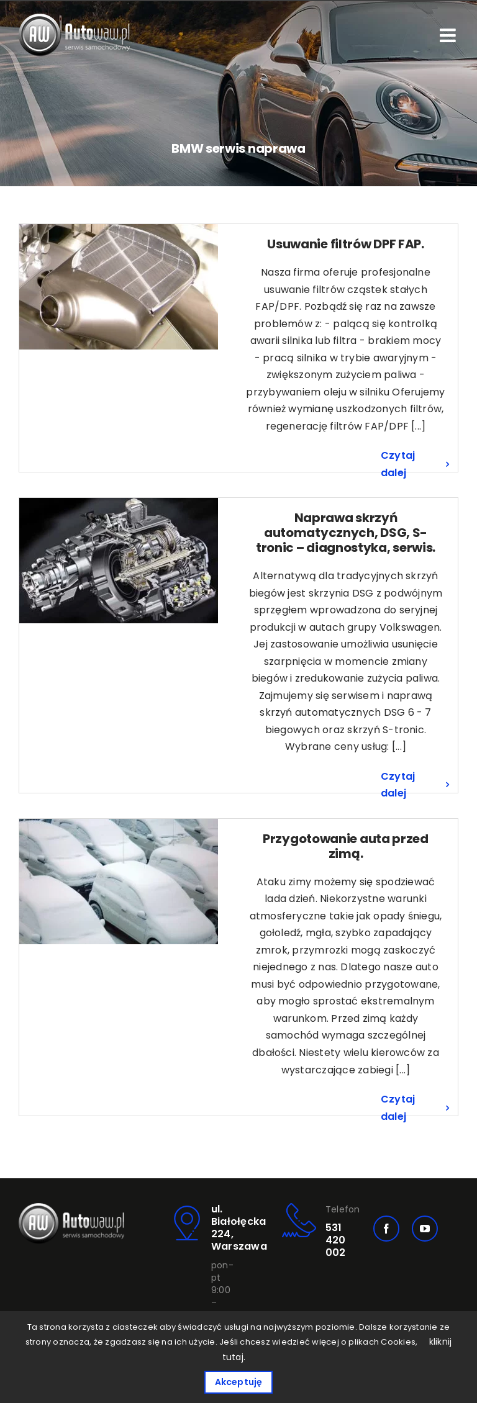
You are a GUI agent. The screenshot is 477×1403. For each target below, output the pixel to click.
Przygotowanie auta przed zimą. (346, 846)
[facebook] (386, 1229)
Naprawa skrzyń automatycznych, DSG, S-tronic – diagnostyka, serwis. (345, 532)
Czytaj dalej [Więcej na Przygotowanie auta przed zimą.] (398, 1108)
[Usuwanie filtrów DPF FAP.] (118, 287)
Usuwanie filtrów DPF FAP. (345, 244)
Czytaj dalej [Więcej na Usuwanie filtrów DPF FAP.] (398, 464)
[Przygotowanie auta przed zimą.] (118, 881)
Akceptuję (239, 1382)
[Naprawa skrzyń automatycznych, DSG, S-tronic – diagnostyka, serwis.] (118, 560)
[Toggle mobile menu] (449, 35)
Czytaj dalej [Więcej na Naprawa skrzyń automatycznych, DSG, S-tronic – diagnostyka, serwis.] (398, 785)
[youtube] (425, 1229)
